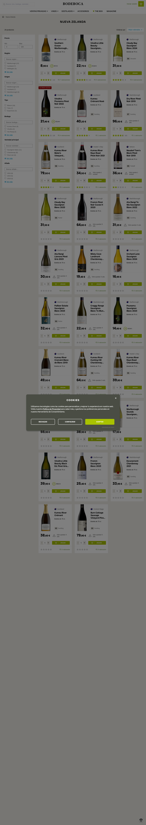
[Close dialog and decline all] (116, 398)
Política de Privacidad (52, 409)
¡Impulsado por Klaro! (108, 427)
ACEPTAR (101, 422)
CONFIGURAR (73, 422)
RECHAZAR (43, 422)
